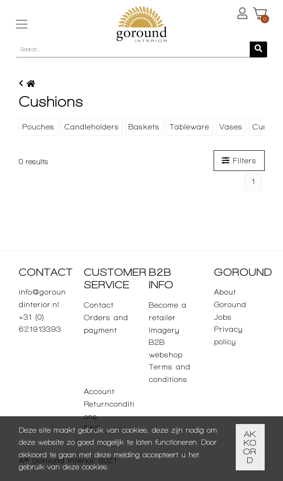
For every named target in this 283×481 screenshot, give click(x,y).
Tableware (189, 127)
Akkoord (249, 447)
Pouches (38, 127)
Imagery (164, 330)
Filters (239, 160)
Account (99, 391)
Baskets (144, 127)
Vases (231, 127)
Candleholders (92, 127)
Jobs (223, 317)
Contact (99, 305)
